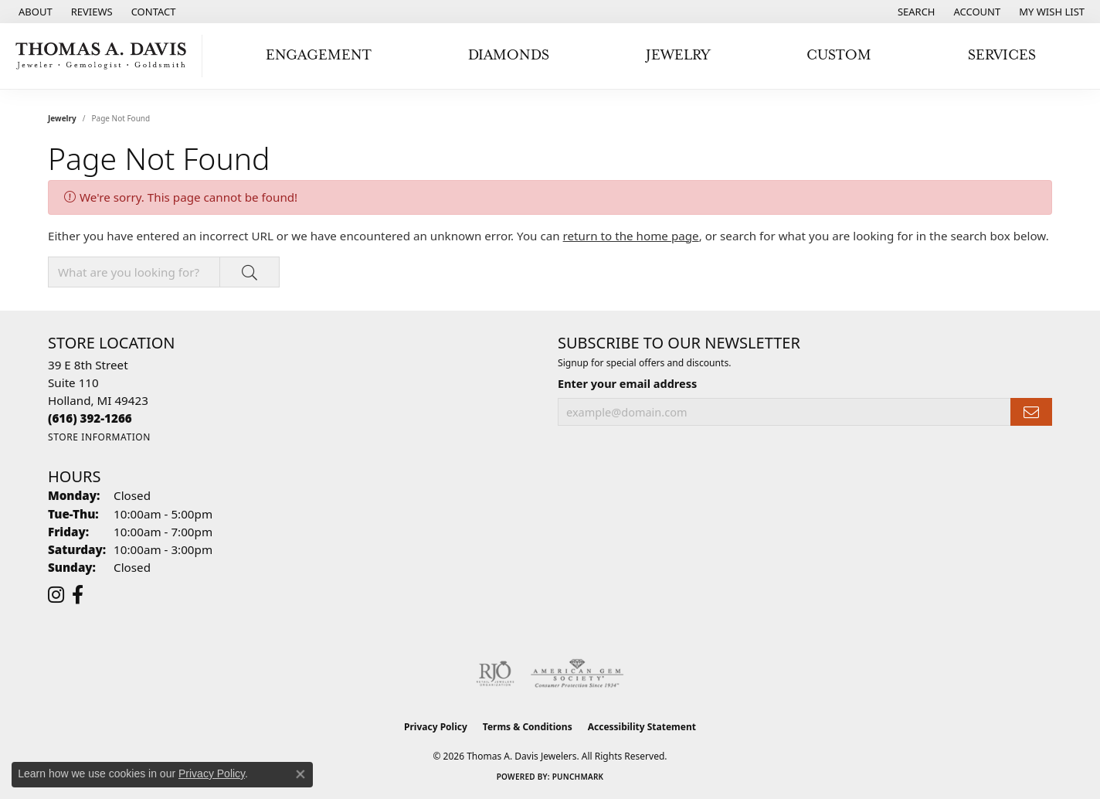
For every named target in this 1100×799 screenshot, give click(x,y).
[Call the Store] (90, 418)
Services (1002, 55)
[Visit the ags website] (577, 673)
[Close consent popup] (300, 774)
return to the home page (631, 235)
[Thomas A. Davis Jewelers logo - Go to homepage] (105, 56)
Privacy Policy (435, 726)
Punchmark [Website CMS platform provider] (578, 776)
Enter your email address (627, 383)
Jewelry (678, 55)
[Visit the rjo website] (495, 673)
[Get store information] (99, 437)
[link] (34, 11)
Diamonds (508, 55)
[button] (915, 11)
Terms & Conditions (527, 726)
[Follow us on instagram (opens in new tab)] (56, 595)
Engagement (319, 55)
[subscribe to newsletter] (1031, 412)
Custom (838, 55)
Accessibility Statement (642, 726)
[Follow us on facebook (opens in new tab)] (77, 595)
